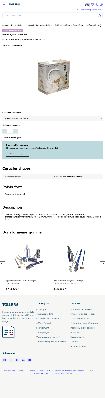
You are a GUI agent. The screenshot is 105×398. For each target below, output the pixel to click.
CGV (91, 371)
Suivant (102, 263)
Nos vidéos (75, 332)
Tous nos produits (44, 314)
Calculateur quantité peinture (84, 323)
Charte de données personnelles (69, 371)
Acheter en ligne (78, 346)
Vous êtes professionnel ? (48, 337)
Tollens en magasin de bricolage (51, 341)
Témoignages (42, 332)
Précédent (2, 263)
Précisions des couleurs (13, 371)
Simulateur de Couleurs (81, 309)
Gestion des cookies (63, 373)
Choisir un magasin (17, 154)
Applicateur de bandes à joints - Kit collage (68, 281)
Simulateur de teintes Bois (83, 314)
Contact (74, 341)
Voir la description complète (12, 45)
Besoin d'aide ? (77, 337)
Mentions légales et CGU (39, 371)
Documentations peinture (83, 327)
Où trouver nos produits (47, 318)
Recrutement (42, 327)
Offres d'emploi (43, 323)
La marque (41, 309)
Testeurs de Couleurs (81, 318)
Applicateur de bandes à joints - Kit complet (21, 281)
